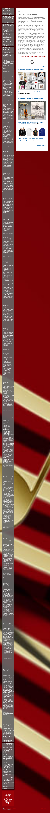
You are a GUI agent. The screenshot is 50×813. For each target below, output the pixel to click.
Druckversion (7, 808)
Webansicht (44, 808)
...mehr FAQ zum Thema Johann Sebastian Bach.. (33, 56)
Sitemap (14, 808)
